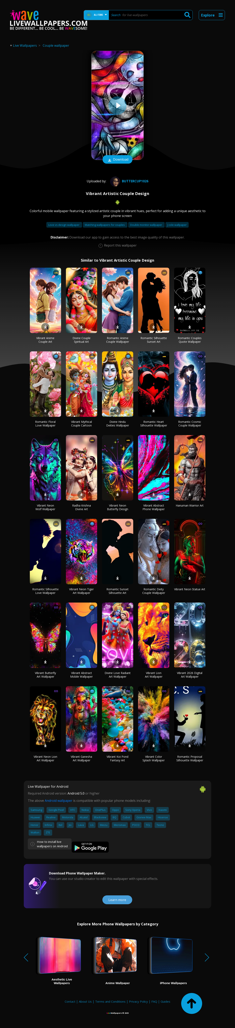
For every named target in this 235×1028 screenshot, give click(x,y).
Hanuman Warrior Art (190, 505)
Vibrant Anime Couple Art (45, 340)
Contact (70, 1001)
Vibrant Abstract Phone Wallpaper (153, 507)
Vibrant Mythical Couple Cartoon (81, 423)
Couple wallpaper (56, 45)
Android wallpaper (58, 800)
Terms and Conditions (110, 1001)
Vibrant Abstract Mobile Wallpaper (81, 674)
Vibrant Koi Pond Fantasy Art (117, 758)
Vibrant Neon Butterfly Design (117, 507)
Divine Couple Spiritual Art (81, 340)
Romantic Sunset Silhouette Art (117, 591)
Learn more (117, 900)
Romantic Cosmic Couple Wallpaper (189, 423)
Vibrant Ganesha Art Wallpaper (81, 758)
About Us (85, 1001)
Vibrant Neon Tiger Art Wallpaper (81, 591)
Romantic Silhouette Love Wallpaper (45, 591)
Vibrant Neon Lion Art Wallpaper (45, 758)
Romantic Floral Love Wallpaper (45, 423)
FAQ (154, 1001)
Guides (165, 1001)
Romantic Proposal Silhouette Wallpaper (189, 758)
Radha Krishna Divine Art (81, 507)
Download (117, 159)
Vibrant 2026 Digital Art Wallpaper (189, 674)
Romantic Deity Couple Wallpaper (153, 591)
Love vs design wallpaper (64, 225)
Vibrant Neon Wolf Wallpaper (45, 507)
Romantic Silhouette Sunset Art (153, 340)
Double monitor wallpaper (146, 225)
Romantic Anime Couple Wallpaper (117, 340)
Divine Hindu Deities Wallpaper (117, 423)
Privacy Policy (138, 1001)
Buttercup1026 (128, 181)
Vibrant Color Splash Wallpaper (153, 758)
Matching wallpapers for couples (105, 225)
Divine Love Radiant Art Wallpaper (118, 674)
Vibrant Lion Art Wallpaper (153, 674)
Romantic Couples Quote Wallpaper (190, 340)
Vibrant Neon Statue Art (189, 589)
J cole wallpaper (177, 225)
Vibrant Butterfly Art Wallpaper (45, 674)
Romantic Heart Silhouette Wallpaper (153, 423)
